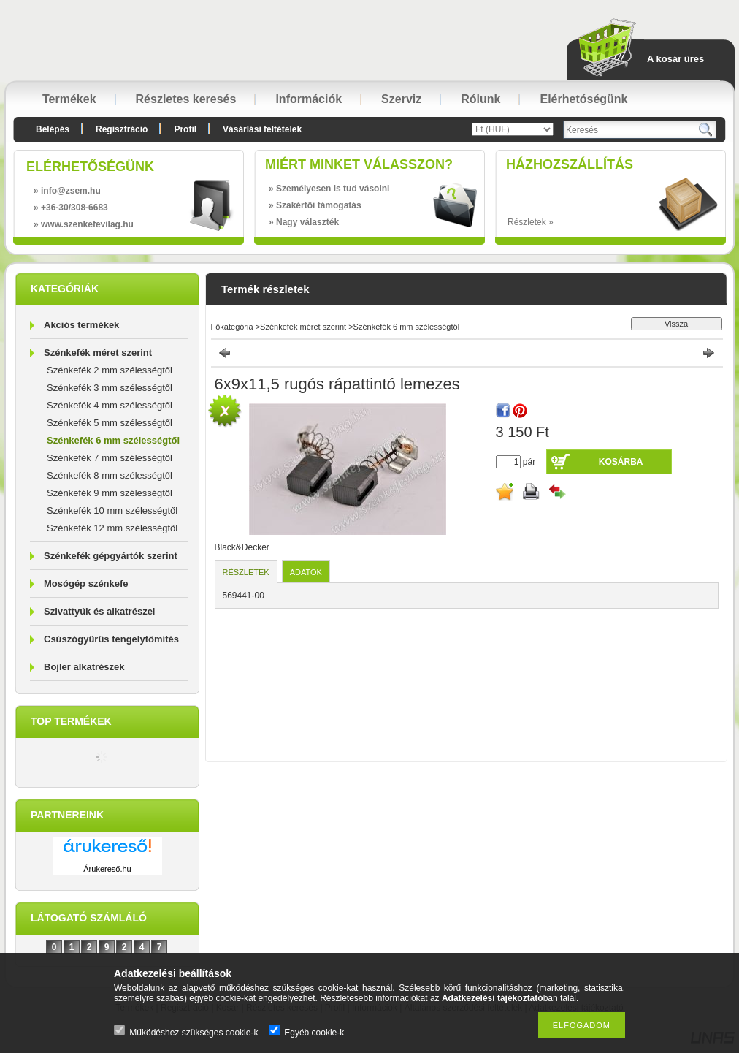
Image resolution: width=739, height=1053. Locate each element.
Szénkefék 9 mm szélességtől (109, 492)
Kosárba (621, 462)
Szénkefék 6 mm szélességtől (113, 440)
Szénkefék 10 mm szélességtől (112, 510)
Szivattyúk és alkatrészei (99, 611)
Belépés (52, 129)
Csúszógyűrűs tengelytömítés (111, 639)
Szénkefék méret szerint (98, 352)
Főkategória (232, 326)
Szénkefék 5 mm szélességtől (109, 422)
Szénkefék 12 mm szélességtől (112, 527)
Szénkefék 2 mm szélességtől (109, 370)
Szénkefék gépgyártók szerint (110, 555)
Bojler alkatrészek (84, 666)
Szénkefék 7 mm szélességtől (109, 457)
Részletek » (531, 222)
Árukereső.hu (107, 868)
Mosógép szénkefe (86, 583)
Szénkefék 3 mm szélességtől (109, 387)
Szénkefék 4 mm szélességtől (109, 405)
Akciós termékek (81, 324)
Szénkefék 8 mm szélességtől (109, 475)
